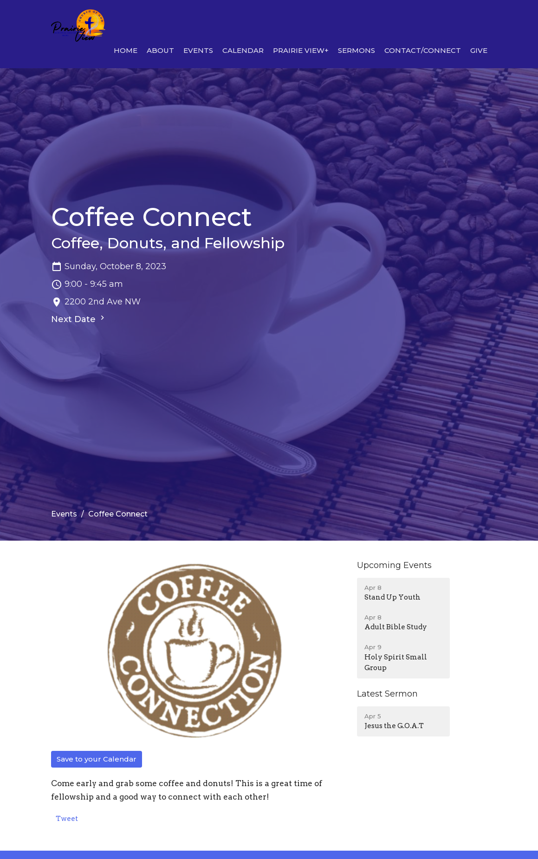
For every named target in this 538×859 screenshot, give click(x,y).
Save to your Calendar (96, 759)
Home (125, 50)
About (160, 50)
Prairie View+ (301, 50)
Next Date (79, 318)
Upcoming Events (394, 565)
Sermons (356, 50)
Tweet (67, 818)
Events (198, 50)
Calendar (243, 50)
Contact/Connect (422, 50)
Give (478, 50)
